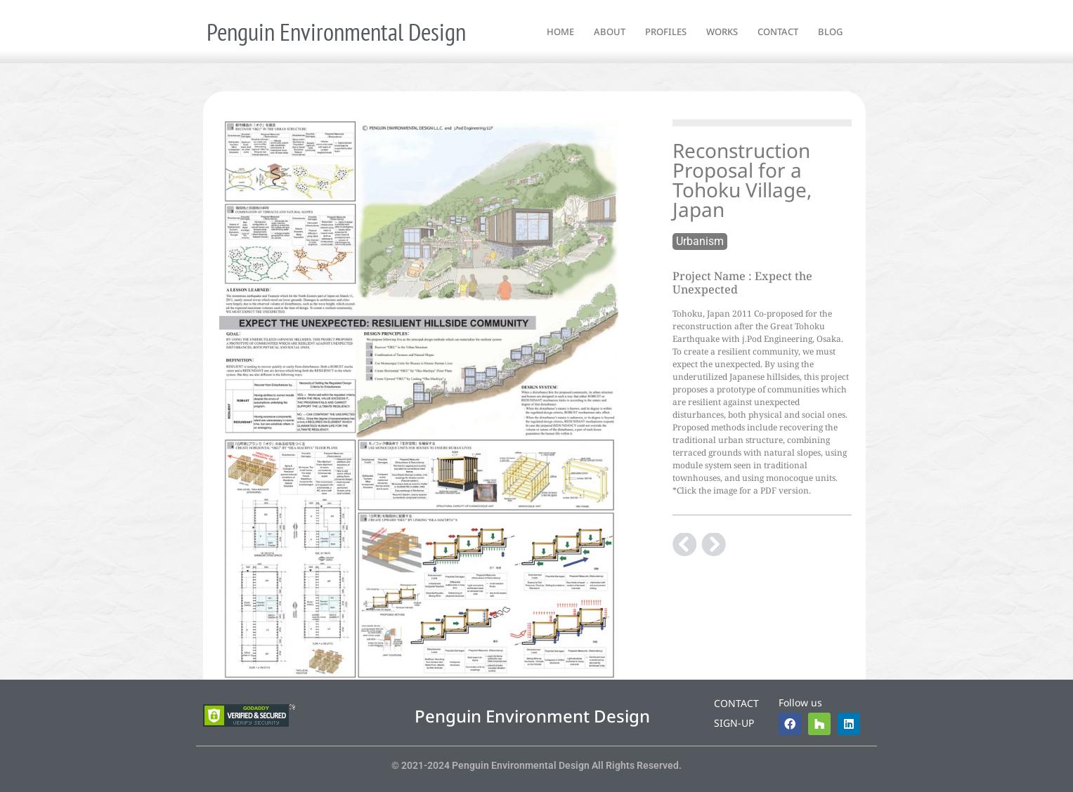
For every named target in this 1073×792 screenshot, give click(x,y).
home (560, 31)
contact (777, 31)
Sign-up (734, 723)
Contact (736, 703)
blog (830, 31)
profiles (666, 31)
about (609, 31)
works (722, 31)
